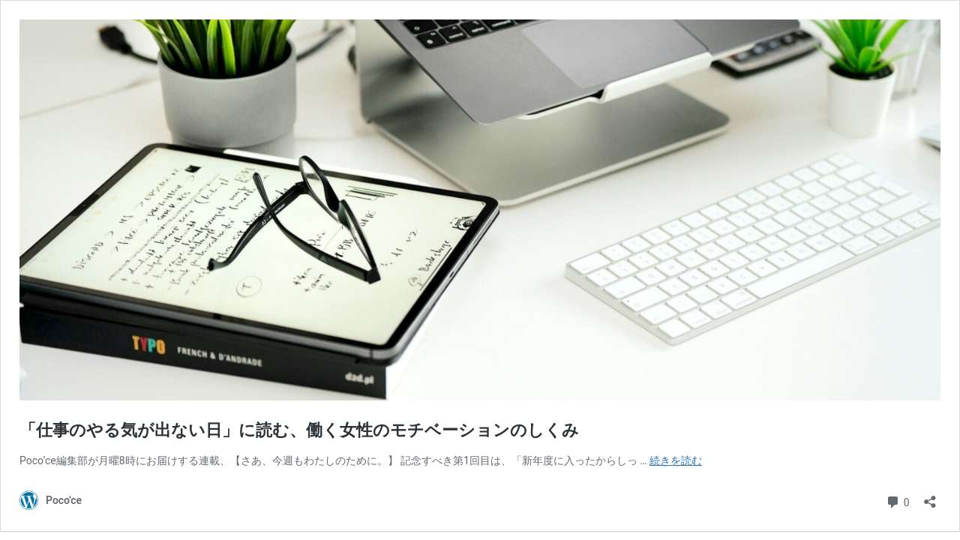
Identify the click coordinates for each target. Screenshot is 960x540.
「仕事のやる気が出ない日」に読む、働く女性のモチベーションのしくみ (299, 430)
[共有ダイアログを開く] (930, 496)
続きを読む (676, 460)
